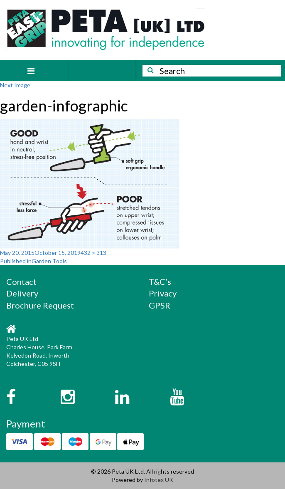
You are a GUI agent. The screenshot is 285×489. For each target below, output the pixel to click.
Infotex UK (158, 479)
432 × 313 (93, 252)
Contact (21, 281)
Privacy (163, 293)
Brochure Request (40, 305)
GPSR (159, 305)
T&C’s (160, 281)
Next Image (15, 85)
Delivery (22, 293)
